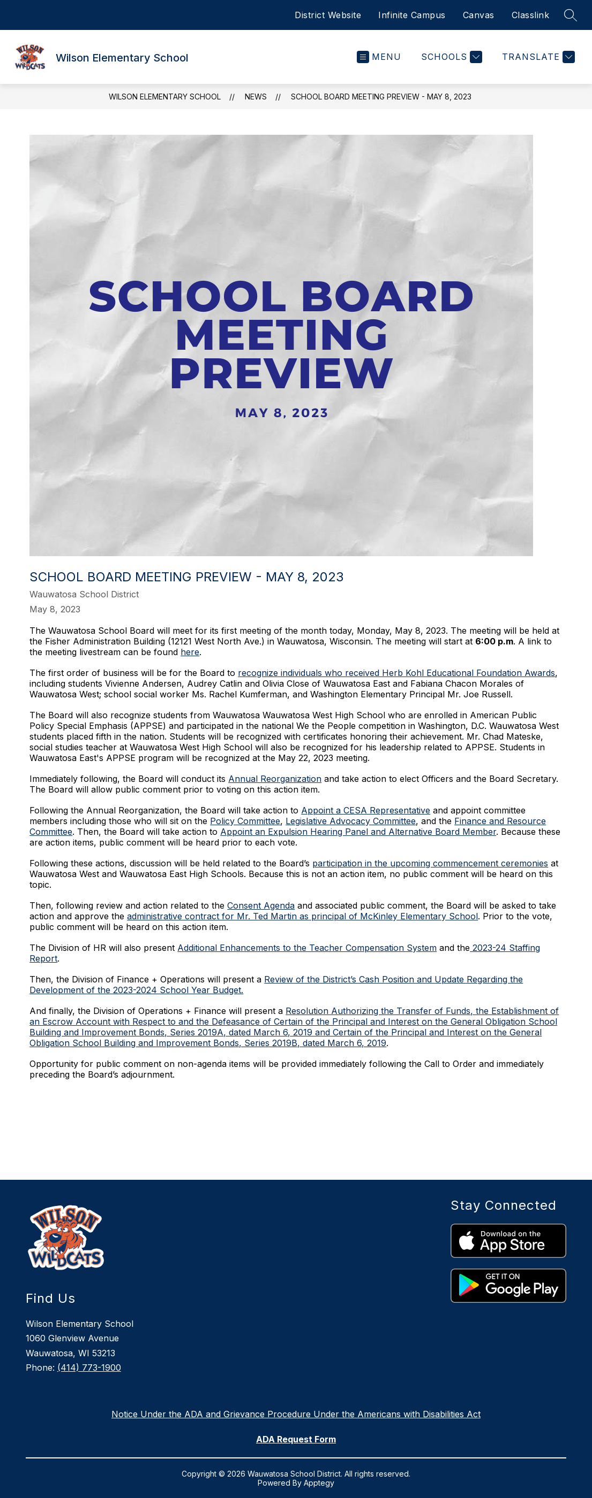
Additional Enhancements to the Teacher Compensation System (307, 947)
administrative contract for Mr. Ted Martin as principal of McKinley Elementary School (302, 916)
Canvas (478, 15)
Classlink (531, 15)
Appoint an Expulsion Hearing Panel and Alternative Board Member (358, 831)
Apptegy (319, 1482)
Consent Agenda (261, 905)
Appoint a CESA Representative (365, 810)
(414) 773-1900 (89, 1367)
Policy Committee (245, 821)
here (190, 652)
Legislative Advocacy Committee (351, 821)
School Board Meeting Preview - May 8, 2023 (381, 96)
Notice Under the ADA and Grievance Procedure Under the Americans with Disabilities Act (296, 1414)
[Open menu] (379, 57)
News (256, 96)
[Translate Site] (537, 57)
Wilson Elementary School (165, 96)
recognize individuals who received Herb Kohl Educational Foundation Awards (396, 672)
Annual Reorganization (274, 778)
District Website (328, 15)
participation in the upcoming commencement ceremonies (430, 863)
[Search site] (570, 15)
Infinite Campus (412, 15)
